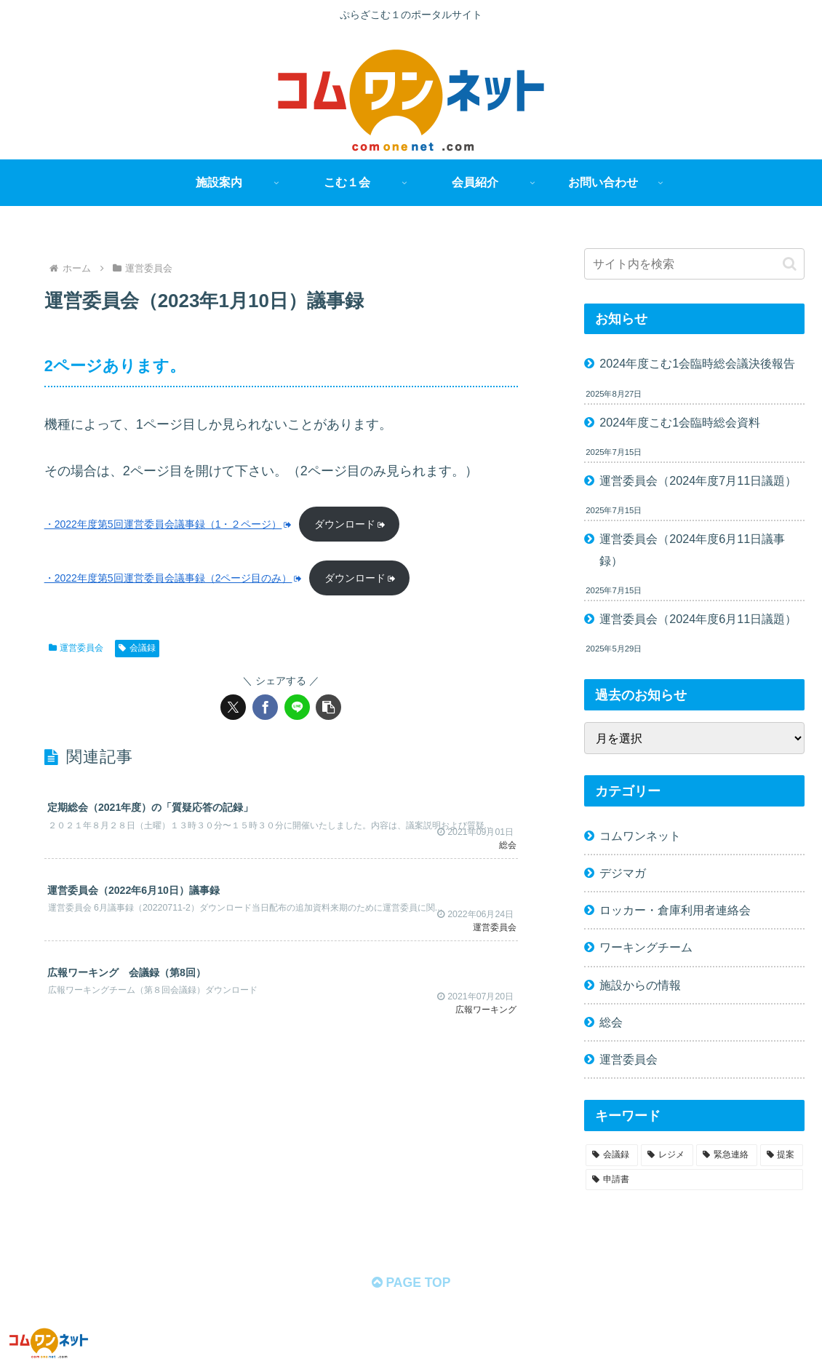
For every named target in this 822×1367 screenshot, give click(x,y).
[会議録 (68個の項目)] (612, 1155)
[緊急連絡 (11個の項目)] (726, 1155)
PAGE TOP (410, 1284)
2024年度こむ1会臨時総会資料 (679, 422)
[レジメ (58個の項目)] (667, 1155)
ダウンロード (352, 524)
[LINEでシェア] (297, 708)
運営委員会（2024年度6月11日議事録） (692, 549)
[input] (694, 264)
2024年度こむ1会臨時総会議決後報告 (697, 363)
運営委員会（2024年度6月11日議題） (698, 618)
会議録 (137, 649)
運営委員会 (76, 649)
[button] (328, 708)
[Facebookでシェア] (265, 708)
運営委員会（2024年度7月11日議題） (698, 480)
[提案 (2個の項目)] (782, 1155)
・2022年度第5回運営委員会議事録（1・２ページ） (168, 524)
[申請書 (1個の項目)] (694, 1180)
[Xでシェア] (233, 708)
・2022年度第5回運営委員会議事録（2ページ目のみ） (173, 579)
